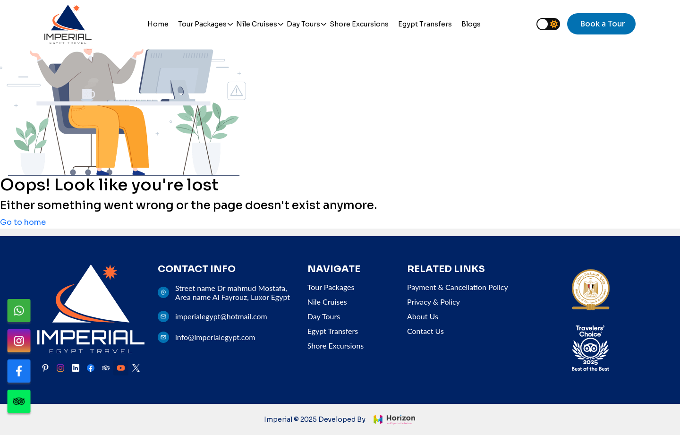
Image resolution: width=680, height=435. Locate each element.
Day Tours (303, 24)
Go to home (23, 222)
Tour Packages (202, 24)
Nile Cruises (256, 24)
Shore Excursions (359, 24)
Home (158, 24)
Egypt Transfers (425, 24)
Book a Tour (602, 24)
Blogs (471, 24)
